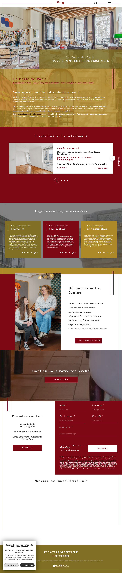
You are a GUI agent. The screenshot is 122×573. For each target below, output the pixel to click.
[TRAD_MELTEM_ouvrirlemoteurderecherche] (95, 3)
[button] (112, 158)
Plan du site (65, 560)
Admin (81, 560)
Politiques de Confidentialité (83, 468)
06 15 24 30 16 (27, 426)
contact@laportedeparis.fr (27, 431)
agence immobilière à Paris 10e (29, 114)
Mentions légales (74, 560)
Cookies (101, 560)
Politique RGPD (94, 560)
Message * (66, 427)
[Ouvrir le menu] (110, 3)
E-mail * (98, 416)
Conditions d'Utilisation (98, 468)
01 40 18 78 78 (27, 424)
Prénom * (98, 405)
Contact (119, 161)
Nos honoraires (57, 560)
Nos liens (86, 560)
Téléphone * (67, 416)
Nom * (64, 405)
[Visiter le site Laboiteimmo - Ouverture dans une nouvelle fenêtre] (61, 568)
